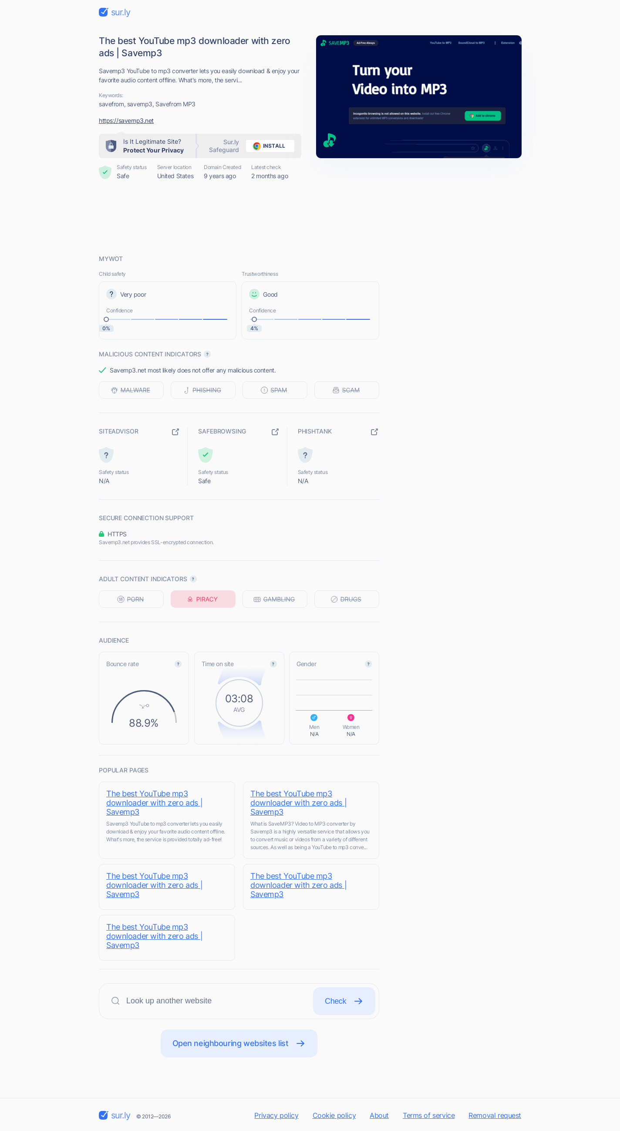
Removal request (494, 1115)
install (267, 146)
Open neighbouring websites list (239, 1043)
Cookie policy (334, 1115)
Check (344, 1001)
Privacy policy (276, 1115)
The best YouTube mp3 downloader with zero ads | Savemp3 (154, 802)
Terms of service (429, 1115)
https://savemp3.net (126, 120)
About (379, 1115)
